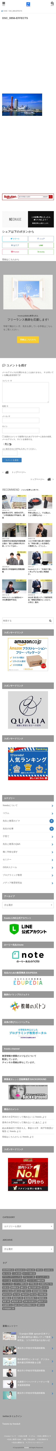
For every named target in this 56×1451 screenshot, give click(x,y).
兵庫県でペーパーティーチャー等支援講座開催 (26, 1384)
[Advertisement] (28, 58)
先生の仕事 (8, 828)
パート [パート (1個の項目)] (6, 1280)
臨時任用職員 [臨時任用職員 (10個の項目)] (28, 1305)
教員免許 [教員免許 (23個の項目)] (17, 1298)
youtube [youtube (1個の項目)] (49, 1270)
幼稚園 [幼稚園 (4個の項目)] (6, 1298)
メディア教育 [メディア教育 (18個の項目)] (20, 1284)
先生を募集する (18, 1442)
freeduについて (10, 805)
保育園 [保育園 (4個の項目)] (14, 1287)
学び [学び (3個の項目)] (16, 1294)
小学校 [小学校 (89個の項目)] (42, 1294)
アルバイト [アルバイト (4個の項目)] (29, 1277)
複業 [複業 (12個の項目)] (40, 1305)
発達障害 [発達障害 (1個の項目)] (7, 1305)
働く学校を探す (10, 852)
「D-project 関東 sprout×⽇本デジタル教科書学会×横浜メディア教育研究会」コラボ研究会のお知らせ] (27, 1336)
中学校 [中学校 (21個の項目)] (33, 1284)
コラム (6, 813)
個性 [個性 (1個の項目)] (23, 1287)
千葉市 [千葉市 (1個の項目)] (26, 1291)
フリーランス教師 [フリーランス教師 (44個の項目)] (36, 1280)
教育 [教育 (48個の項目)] (6, 1301)
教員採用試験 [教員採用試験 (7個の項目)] (31, 1298)
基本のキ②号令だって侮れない (17, 1117)
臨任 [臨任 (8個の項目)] (17, 1305)
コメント (7, 381)
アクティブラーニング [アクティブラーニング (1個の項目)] (12, 1277)
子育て (6, 836)
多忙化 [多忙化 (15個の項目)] (7, 1294)
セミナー (7, 859)
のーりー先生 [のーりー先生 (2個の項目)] (29, 1273)
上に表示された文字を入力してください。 (20, 449)
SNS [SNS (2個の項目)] (39, 1270)
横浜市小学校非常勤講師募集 (24, 1349)
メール (6, 416)
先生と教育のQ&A (11, 844)
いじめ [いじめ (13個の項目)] (17, 1273)
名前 (5, 406)
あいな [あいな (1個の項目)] (6, 1273)
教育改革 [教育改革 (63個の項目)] (17, 1301)
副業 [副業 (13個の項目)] (17, 1291)
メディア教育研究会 (12, 882)
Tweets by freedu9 (11, 1424)
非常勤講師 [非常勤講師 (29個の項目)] (8, 1309)
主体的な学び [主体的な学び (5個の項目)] (46, 1284)
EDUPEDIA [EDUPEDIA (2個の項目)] (8, 1270)
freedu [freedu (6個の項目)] (30, 1270)
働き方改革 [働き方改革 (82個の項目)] (34, 1287)
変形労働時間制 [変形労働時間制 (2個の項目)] (39, 1291)
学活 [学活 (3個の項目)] (33, 1294)
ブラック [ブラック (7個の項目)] (7, 1284)
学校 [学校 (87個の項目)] (24, 1294)
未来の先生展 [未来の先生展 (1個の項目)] (30, 1301)
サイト (5, 426)
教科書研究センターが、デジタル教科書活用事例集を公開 (26, 1362)
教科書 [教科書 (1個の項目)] (42, 1298)
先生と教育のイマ (11, 821)
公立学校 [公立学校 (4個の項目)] (7, 1291)
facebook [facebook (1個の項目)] (20, 1270)
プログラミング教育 (12, 875)
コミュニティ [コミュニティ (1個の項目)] (43, 1277)
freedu (38, 1117)
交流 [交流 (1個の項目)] (6, 1287)
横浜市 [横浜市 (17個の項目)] (42, 1301)
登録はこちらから (28, 340)
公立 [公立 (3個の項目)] (45, 1287)
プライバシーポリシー (35, 1442)
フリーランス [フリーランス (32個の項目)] (19, 1280)
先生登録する (43, 1439)
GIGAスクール (10, 867)
